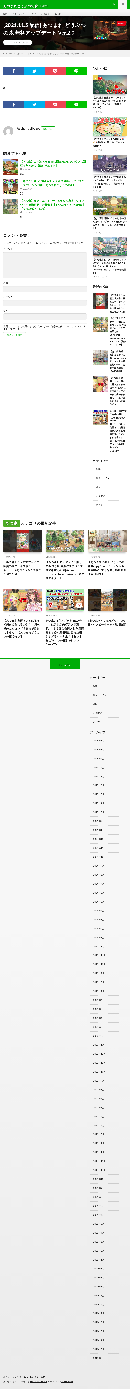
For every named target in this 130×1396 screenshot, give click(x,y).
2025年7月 (99, 792)
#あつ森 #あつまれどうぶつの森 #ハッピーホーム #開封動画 (107, 638)
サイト (6, 317)
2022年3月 (99, 1144)
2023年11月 (99, 968)
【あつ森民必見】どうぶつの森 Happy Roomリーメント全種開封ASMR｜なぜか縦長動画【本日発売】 (118, 367)
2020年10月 (99, 1294)
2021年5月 (99, 1233)
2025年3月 (99, 827)
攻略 (5, 16)
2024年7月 (99, 898)
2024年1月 (99, 951)
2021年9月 (99, 1197)
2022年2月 (99, 1153)
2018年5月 (99, 1365)
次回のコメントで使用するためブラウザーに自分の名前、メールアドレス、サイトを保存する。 (44, 334)
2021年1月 (99, 1268)
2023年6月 (99, 1012)
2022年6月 (99, 1118)
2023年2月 (99, 1047)
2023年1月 (99, 1056)
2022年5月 (99, 1127)
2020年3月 (99, 1356)
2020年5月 (99, 1338)
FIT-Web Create (39, 1388)
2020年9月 (99, 1303)
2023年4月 (99, 1030)
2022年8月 (99, 1100)
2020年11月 (99, 1285)
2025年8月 (99, 783)
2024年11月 (99, 862)
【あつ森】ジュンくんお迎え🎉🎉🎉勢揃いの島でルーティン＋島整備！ (109, 148)
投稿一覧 (47, 135)
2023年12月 (99, 959)
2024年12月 (99, 854)
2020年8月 (99, 1312)
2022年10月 (99, 1083)
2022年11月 (99, 1074)
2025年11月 (99, 757)
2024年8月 (99, 889)
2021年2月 (99, 1259)
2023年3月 (99, 1039)
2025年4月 (99, 818)
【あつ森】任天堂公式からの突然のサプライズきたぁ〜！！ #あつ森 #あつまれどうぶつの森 (22, 574)
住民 (37, 16)
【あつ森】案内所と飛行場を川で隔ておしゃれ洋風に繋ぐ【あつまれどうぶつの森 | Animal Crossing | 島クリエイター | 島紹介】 (109, 272)
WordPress (69, 1388)
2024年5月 (99, 915)
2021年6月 (99, 1224)
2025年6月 (99, 801)
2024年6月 (99, 906)
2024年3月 (99, 933)
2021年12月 (99, 1171)
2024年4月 (99, 924)
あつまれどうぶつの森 (35, 1384)
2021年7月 (99, 1215)
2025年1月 (99, 845)
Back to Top (65, 682)
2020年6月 (99, 1330)
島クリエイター (21, 16)
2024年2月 (99, 942)
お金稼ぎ (50, 16)
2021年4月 (99, 1241)
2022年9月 (99, 1092)
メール (7, 303)
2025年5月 (99, 810)
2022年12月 (99, 1065)
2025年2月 (99, 836)
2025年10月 (99, 765)
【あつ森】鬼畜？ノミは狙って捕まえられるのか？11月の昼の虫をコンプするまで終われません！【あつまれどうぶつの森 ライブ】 (118, 397)
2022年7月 (99, 1109)
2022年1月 (99, 1162)
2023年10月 (99, 977)
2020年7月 (99, 1321)
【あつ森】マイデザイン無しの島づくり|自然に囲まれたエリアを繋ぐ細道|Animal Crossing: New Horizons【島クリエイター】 (118, 337)
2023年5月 (99, 1021)
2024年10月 (99, 871)
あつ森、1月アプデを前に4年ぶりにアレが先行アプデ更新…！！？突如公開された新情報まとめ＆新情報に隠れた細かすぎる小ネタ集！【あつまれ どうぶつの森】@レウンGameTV (118, 437)
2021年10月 (99, 1189)
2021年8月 (99, 1206)
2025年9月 (99, 774)
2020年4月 (99, 1347)
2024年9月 (99, 880)
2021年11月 (99, 1180)
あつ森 (63, 16)
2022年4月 (99, 1136)
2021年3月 (99, 1250)
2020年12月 (99, 1277)
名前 (6, 289)
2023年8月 (99, 995)
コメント (8, 255)
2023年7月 (99, 1003)
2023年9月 (99, 986)
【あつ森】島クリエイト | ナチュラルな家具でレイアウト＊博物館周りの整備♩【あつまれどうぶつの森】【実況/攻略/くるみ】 (52, 210)
